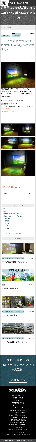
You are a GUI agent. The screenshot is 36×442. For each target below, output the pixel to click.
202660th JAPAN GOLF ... (11, 288)
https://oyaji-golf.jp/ (7, 111)
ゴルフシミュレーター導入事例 (16, 35)
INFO (4, 209)
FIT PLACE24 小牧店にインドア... (14, 315)
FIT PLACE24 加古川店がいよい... (14, 262)
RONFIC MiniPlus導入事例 (11, 214)
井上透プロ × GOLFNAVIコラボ (12, 233)
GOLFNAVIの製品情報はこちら (10, 187)
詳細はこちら (18, 380)
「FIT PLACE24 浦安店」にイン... (14, 342)
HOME (3, 27)
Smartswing (9, 228)
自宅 (6, 231)
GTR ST (7, 226)
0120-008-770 (5, 109)
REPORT (6, 211)
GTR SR (7, 223)
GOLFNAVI (5, 36)
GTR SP (7, 221)
